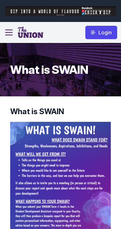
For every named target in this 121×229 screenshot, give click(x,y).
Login (101, 32)
